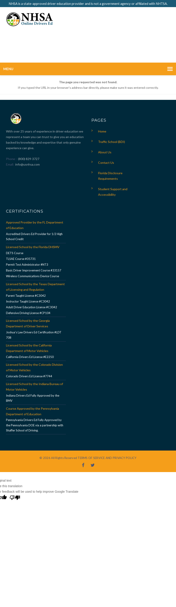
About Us (104, 152)
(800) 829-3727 (28, 159)
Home (102, 131)
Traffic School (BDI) (111, 142)
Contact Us (106, 162)
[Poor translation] (15, 498)
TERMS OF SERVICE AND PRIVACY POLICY (107, 458)
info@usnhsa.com (27, 164)
